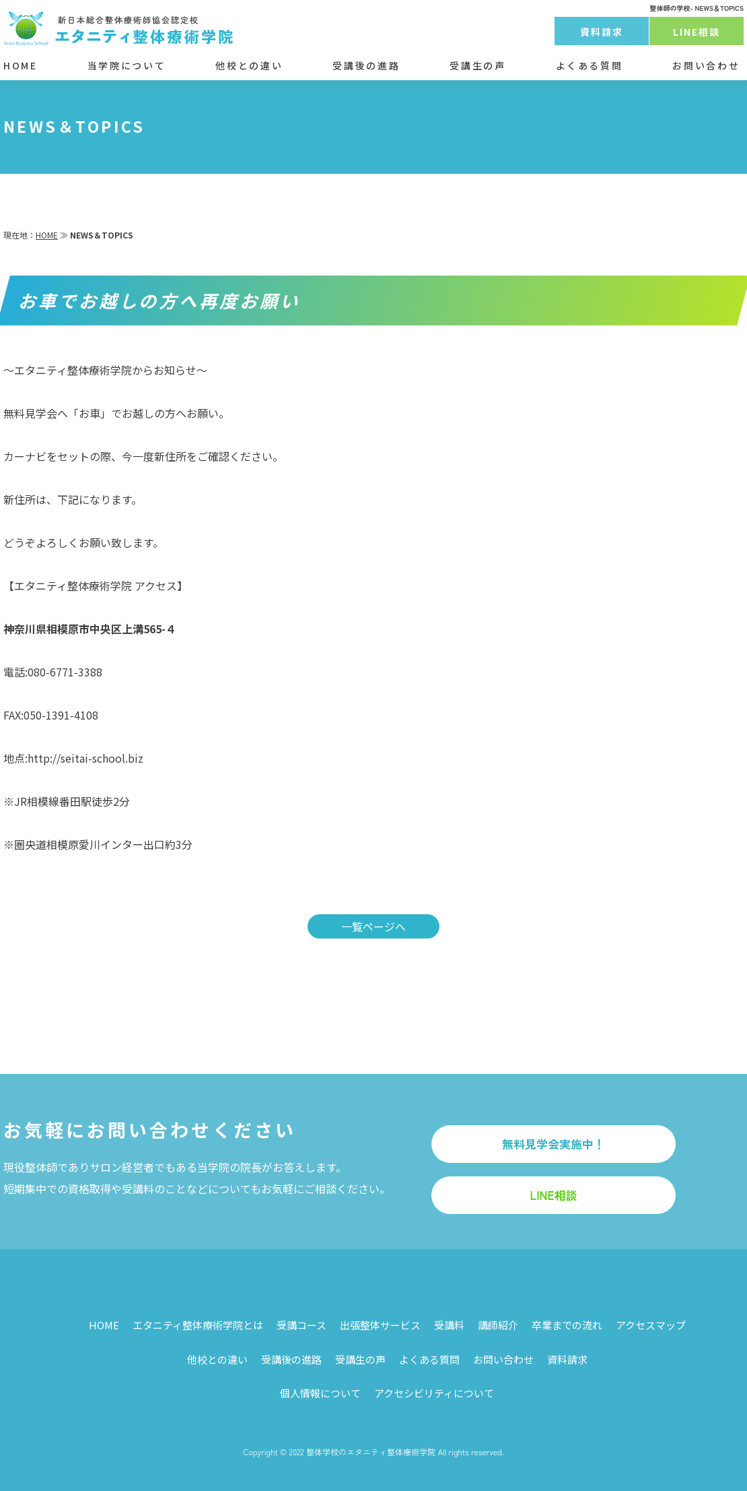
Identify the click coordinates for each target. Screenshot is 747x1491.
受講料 (449, 1325)
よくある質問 (589, 65)
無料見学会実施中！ (553, 1143)
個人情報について (320, 1393)
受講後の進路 (366, 65)
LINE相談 (697, 31)
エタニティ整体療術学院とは (198, 1325)
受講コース (301, 1325)
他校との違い (249, 65)
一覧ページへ (373, 926)
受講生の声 (477, 65)
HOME (20, 65)
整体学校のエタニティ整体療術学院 (370, 1451)
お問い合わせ (706, 65)
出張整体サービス (380, 1325)
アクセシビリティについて (434, 1393)
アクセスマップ (651, 1325)
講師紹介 (498, 1325)
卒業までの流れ (567, 1325)
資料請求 (601, 31)
